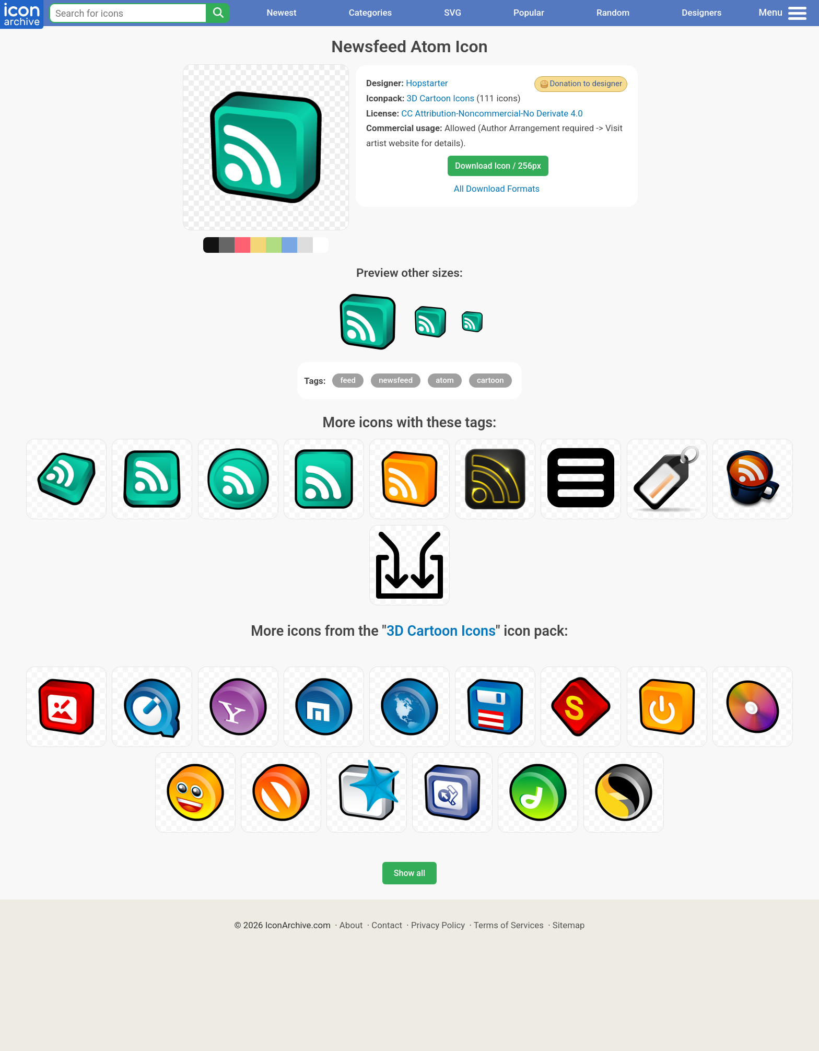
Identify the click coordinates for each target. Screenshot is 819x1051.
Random (612, 12)
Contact (386, 925)
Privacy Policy (438, 925)
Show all (409, 873)
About (351, 925)
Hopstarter (427, 83)
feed (348, 380)
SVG (452, 12)
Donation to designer (585, 83)
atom (445, 380)
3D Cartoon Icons (441, 98)
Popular (528, 12)
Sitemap (569, 925)
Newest (281, 12)
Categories (370, 12)
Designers (701, 12)
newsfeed (396, 380)
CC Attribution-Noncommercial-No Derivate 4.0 (491, 113)
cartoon (490, 380)
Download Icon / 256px (498, 166)
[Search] (218, 13)
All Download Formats (497, 188)
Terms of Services (509, 925)
